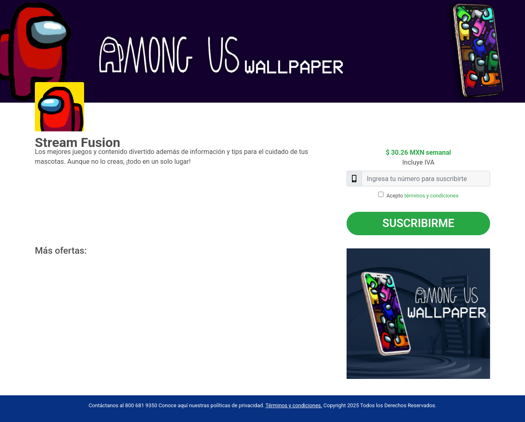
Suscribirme (418, 223)
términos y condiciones (431, 196)
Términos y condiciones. (293, 405)
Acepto (422, 196)
